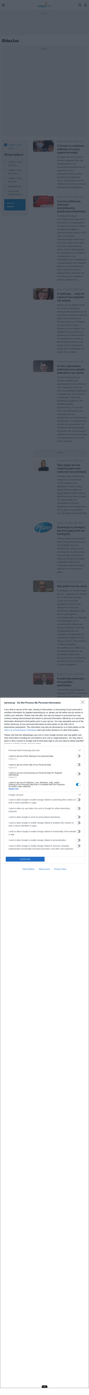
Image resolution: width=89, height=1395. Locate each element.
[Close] (83, 703)
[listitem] (44, 750)
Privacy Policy (60, 869)
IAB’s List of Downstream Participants (20, 730)
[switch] (78, 756)
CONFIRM (25, 859)
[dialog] (44, 1046)
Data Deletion (29, 869)
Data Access (44, 869)
